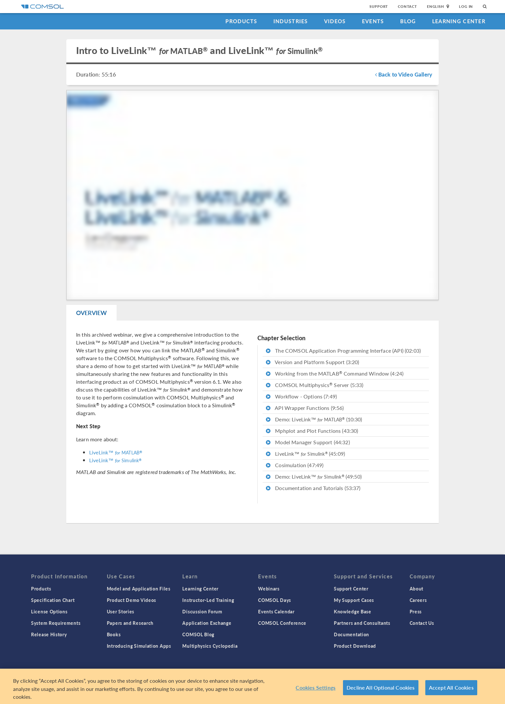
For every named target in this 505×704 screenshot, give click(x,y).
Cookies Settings (315, 690)
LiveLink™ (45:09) (305, 453)
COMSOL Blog (198, 634)
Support (378, 6)
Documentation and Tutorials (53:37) (313, 488)
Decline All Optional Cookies (381, 690)
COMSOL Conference (282, 623)
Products (241, 21)
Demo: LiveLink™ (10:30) (314, 419)
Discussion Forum (202, 611)
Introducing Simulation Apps (139, 645)
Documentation (351, 634)
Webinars (269, 588)
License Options (49, 611)
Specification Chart (52, 600)
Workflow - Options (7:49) (301, 396)
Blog (408, 21)
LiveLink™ (115, 452)
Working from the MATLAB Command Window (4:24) (334, 373)
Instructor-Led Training (208, 600)
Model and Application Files (139, 588)
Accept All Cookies (451, 690)
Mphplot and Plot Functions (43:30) (312, 430)
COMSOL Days (274, 600)
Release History (49, 634)
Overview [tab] (91, 312)
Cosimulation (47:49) (294, 465)
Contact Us (422, 623)
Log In (466, 6)
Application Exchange (206, 623)
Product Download (355, 645)
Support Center (351, 588)
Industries (290, 21)
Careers (418, 600)
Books (114, 634)
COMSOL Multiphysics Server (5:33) (314, 385)
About (417, 588)
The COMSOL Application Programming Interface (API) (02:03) (343, 350)
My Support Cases (354, 600)
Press (416, 611)
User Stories (120, 611)
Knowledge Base (352, 611)
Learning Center (458, 21)
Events (373, 21)
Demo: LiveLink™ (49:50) (314, 476)
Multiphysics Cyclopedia (209, 645)
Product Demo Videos (131, 600)
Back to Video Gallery (403, 74)
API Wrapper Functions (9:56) (305, 408)
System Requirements (55, 623)
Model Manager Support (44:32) (308, 442)
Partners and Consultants (362, 623)
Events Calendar (276, 611)
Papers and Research (130, 623)
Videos (335, 21)
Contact (407, 6)
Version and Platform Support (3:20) (312, 362)
